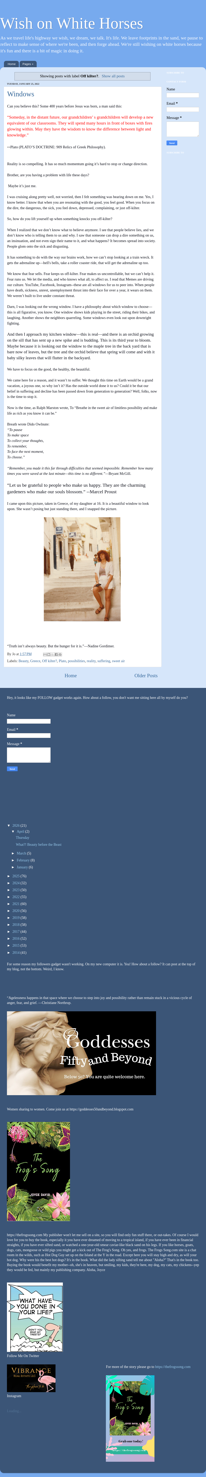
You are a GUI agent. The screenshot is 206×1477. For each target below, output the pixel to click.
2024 (16, 883)
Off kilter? (49, 661)
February (23, 860)
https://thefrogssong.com (172, 1367)
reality (91, 661)
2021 (16, 904)
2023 (16, 890)
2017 (16, 932)
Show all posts (113, 76)
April (21, 831)
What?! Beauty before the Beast (38, 845)
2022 (16, 897)
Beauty (23, 661)
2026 (16, 826)
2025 (16, 876)
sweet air (118, 661)
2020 (16, 911)
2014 (16, 953)
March (22, 853)
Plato (62, 661)
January (23, 867)
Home (12, 64)
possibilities (76, 661)
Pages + (28, 64)
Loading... (14, 1411)
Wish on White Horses (71, 23)
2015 (16, 945)
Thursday (22, 838)
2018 (16, 925)
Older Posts (146, 675)
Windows (20, 94)
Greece (35, 661)
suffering (103, 661)
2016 (16, 939)
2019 (16, 918)
